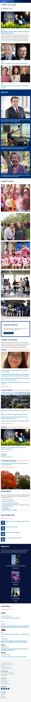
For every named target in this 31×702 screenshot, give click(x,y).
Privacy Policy (7, 666)
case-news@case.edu (4, 675)
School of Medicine (6, 508)
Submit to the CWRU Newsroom (5, 683)
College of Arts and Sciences (8, 501)
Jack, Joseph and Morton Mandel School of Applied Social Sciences (15, 504)
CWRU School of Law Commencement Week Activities (17, 521)
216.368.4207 (11, 674)
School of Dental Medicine (7, 506)
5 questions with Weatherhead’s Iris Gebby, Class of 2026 (15, 421)
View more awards (6, 451)
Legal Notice (3, 666)
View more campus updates (8, 423)
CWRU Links (3, 692)
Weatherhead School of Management (9, 510)
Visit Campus (3, 696)
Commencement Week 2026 (11, 527)
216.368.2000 (3, 665)
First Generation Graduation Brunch (13, 538)
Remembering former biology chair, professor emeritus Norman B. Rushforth (14, 464)
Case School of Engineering (7, 499)
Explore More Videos (8, 333)
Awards (2, 29)
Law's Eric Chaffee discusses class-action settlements (14, 656)
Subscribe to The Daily (4, 682)
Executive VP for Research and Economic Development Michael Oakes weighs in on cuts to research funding (14, 641)
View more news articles (6, 609)
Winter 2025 (15, 584)
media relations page (10, 672)
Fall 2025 (15, 600)
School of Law (5, 507)
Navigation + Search (6, 8)
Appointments (4, 455)
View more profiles (6, 386)
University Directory (4, 697)
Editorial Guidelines (4, 681)
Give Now (2, 695)
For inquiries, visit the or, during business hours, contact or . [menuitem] (7, 674)
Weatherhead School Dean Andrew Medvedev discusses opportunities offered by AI (14, 649)
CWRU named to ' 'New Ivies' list (10, 618)
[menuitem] (15, 680)
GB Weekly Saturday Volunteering (12, 532)
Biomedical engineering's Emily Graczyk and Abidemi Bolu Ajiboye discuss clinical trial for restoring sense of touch (15, 626)
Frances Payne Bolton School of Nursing (10, 503)
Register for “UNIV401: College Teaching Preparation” (14, 414)
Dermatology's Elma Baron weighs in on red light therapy (15, 634)
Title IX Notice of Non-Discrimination (6, 668)
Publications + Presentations (7, 456)
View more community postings (8, 467)
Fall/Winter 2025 (15, 568)
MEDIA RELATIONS (4, 671)
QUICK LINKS (3, 678)
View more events (6, 518)
